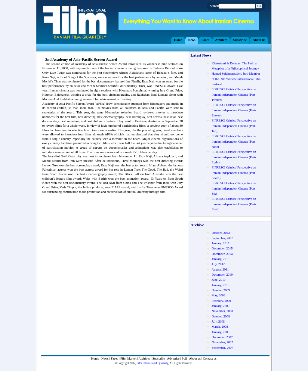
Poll (184, 358)
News (105, 358)
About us (195, 358)
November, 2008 (222, 311)
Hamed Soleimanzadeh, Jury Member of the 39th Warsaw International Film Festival (235, 79)
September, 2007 (222, 347)
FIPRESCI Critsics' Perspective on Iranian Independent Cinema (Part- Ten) (233, 126)
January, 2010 (220, 285)
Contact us (210, 358)
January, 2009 (220, 306)
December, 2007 (222, 337)
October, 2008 (220, 316)
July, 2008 (218, 321)
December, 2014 (222, 253)
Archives (144, 358)
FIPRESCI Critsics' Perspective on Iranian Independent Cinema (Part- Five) (233, 204)
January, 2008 (220, 332)
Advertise (173, 358)
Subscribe (158, 358)
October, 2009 (220, 290)
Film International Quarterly (152, 363)
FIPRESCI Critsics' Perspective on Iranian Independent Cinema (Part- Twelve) (233, 94)
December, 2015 (222, 248)
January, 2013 (220, 259)
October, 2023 (220, 232)
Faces (114, 358)
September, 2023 (222, 238)
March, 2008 (219, 326)
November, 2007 (222, 342)
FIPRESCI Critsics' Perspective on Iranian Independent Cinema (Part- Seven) (233, 173)
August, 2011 (220, 269)
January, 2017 (220, 243)
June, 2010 (218, 279)
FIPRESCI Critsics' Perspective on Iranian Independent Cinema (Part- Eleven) (233, 110)
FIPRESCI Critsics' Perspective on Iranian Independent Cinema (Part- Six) (233, 188)
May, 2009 (218, 295)
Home (95, 358)
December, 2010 (222, 274)
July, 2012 (218, 264)
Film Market (128, 358)
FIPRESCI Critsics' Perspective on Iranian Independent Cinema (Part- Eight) (233, 157)
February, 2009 (221, 300)
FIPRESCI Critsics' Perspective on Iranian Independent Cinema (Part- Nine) (233, 141)
